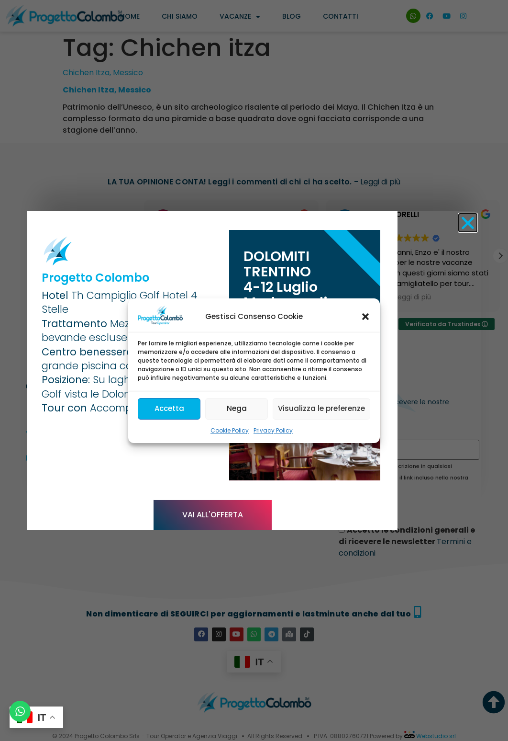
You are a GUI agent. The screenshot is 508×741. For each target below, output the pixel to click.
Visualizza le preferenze (321, 408)
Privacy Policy (273, 430)
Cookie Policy (229, 430)
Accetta (169, 408)
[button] (365, 316)
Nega (237, 408)
